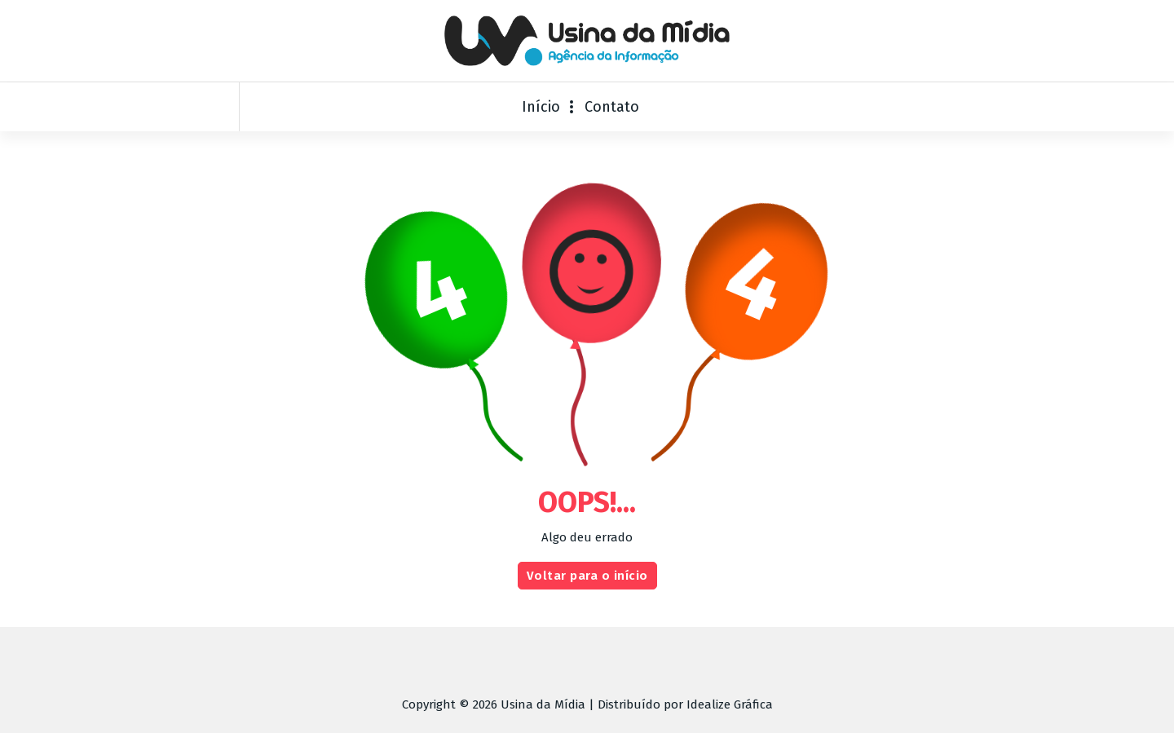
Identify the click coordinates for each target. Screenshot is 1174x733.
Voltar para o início (587, 588)
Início (541, 107)
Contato (612, 107)
